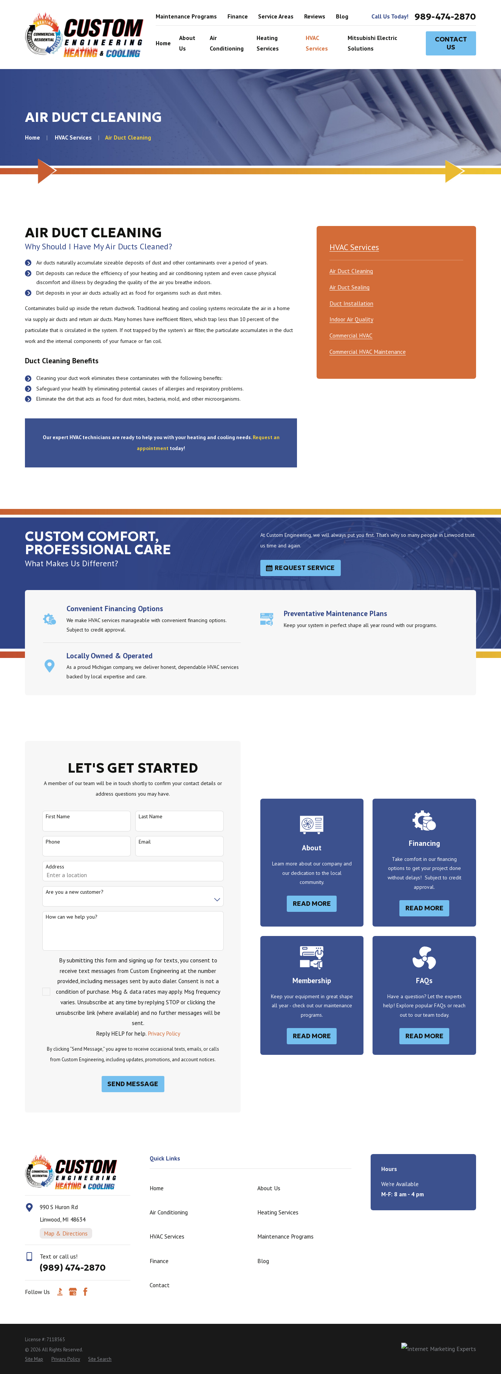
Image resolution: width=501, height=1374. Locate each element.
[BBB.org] (60, 1292)
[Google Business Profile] (73, 1292)
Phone (44, 842)
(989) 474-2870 (73, 1267)
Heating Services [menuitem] (268, 43)
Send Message (124, 1084)
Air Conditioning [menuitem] (227, 43)
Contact (160, 1285)
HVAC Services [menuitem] (317, 43)
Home (157, 1188)
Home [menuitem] (163, 43)
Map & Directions (66, 1233)
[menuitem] (351, 270)
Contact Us (451, 43)
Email (136, 842)
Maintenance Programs (186, 16)
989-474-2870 (445, 16)
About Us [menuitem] (187, 43)
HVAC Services (167, 1236)
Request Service (300, 568)
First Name (49, 816)
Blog (342, 16)
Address (46, 867)
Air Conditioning (169, 1212)
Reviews (314, 16)
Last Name (142, 816)
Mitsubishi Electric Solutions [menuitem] (372, 43)
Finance (237, 16)
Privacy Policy (155, 1033)
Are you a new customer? (66, 892)
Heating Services (277, 1212)
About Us (268, 1188)
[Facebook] (85, 1292)
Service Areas (276, 16)
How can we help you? (63, 917)
